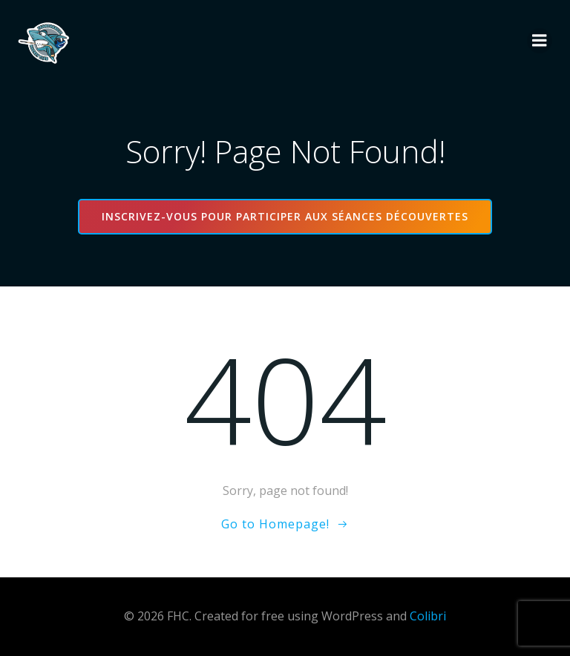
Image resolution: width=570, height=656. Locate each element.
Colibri (428, 616)
